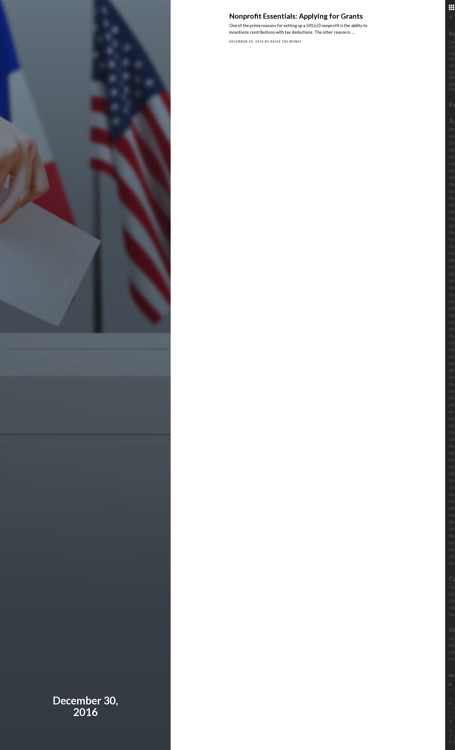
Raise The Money (286, 41)
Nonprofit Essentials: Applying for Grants (296, 16)
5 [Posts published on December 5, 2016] (450, 703)
